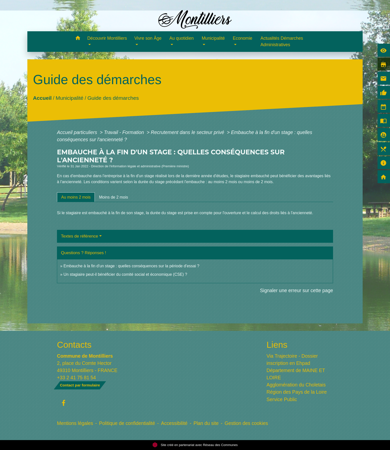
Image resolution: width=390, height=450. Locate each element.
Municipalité (69, 98)
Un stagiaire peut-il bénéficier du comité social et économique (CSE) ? (125, 274)
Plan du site (206, 423)
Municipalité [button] (213, 38)
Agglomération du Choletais (296, 384)
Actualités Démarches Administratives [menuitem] (281, 41)
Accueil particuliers (77, 132)
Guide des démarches (113, 98)
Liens (277, 344)
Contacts (74, 344)
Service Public (282, 399)
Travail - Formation (124, 132)
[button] (77, 38)
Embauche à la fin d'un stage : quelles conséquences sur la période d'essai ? (131, 266)
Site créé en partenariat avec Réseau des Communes (195, 445)
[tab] (76, 197)
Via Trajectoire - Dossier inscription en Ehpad (292, 359)
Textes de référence (79, 236)
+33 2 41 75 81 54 (76, 377)
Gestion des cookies (246, 423)
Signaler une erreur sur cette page (296, 290)
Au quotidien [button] (181, 38)
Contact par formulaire (80, 385)
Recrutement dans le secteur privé (188, 132)
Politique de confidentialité (127, 423)
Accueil (42, 98)
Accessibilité (174, 423)
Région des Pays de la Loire (297, 392)
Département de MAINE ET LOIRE (296, 374)
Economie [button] (242, 38)
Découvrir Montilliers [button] (107, 38)
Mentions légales (75, 423)
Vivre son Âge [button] (147, 38)
